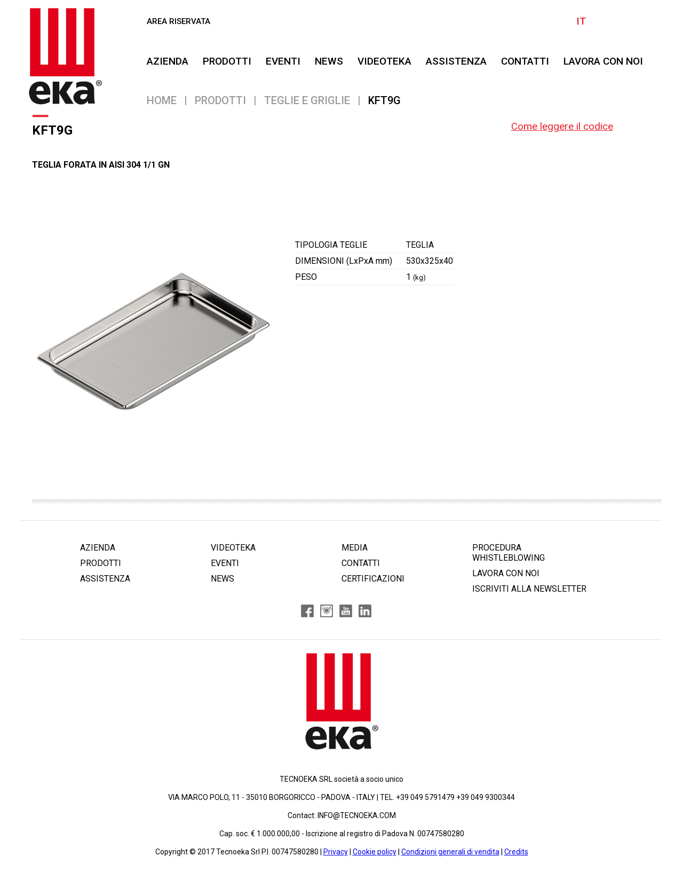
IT (581, 21)
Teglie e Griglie (307, 100)
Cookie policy (374, 851)
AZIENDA (167, 61)
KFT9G (384, 100)
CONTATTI (525, 61)
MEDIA (355, 548)
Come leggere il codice (562, 126)
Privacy (335, 851)
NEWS (329, 61)
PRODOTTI (227, 61)
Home (162, 100)
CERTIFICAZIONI (373, 579)
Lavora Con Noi (603, 61)
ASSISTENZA (456, 61)
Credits (516, 851)
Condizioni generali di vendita (450, 851)
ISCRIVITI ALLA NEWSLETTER (529, 589)
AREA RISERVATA (178, 21)
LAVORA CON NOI (505, 573)
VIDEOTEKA (384, 61)
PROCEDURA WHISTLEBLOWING (508, 553)
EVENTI (283, 61)
